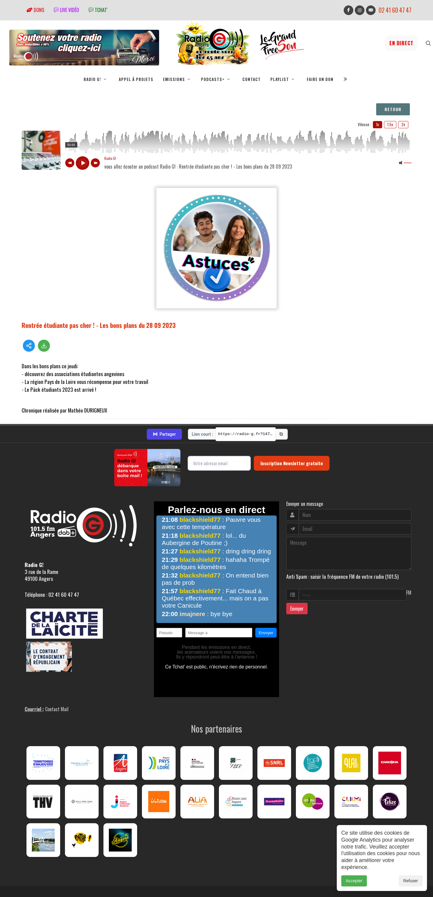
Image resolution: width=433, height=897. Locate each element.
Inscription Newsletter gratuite (291, 461)
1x (377, 124)
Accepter (354, 880)
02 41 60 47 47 (395, 10)
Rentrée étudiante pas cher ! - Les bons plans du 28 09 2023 (99, 325)
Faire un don (320, 79)
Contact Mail (57, 707)
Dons (35, 10)
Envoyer (297, 607)
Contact (251, 79)
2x (403, 124)
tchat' (98, 10)
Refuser (410, 880)
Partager (164, 432)
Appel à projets (136, 79)
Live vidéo (66, 10)
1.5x (390, 124)
